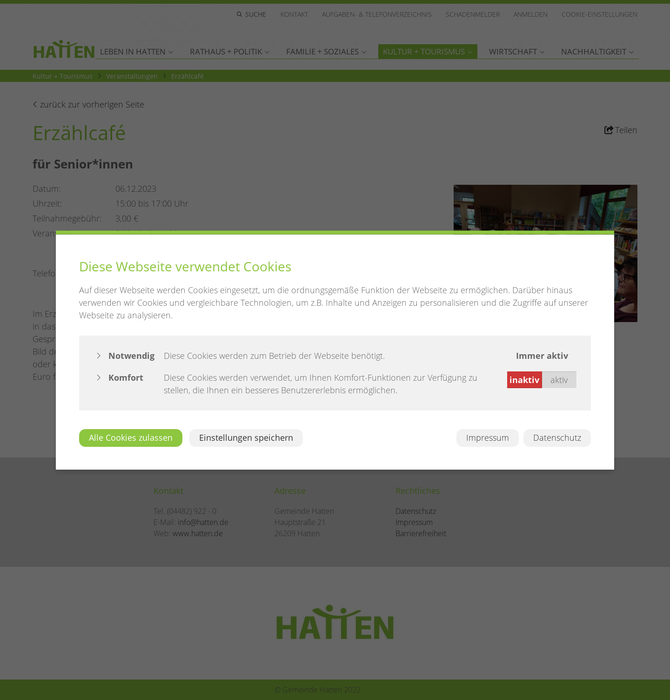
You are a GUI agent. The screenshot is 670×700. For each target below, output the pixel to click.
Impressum (487, 437)
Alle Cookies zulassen (131, 437)
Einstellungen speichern (246, 437)
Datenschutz (557, 437)
